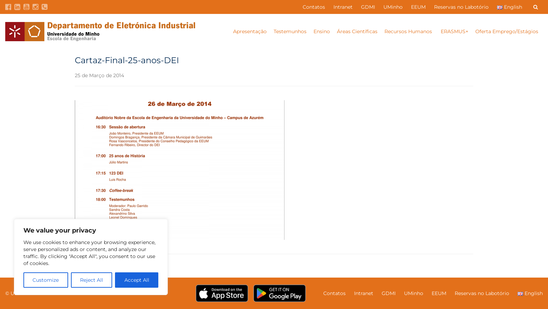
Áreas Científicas (357, 31)
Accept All (136, 280)
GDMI (368, 7)
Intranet (343, 7)
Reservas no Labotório (461, 7)
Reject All (91, 280)
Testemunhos (290, 31)
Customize (46, 280)
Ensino (321, 31)
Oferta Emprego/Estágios (507, 31)
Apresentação (250, 31)
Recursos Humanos (408, 31)
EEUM (418, 7)
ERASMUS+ (454, 31)
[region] (91, 257)
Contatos (314, 7)
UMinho (393, 7)
